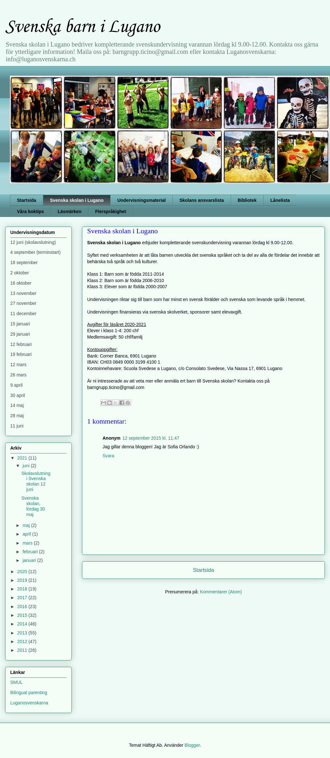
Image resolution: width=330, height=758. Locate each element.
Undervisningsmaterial (141, 200)
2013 (23, 632)
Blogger (192, 745)
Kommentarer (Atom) (221, 591)
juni (26, 465)
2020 (23, 571)
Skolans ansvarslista (201, 200)
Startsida (26, 200)
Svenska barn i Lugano (82, 27)
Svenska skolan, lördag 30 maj (33, 506)
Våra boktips (30, 211)
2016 (23, 606)
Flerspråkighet (110, 211)
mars (28, 543)
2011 (23, 650)
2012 (23, 641)
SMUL (16, 682)
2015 (23, 615)
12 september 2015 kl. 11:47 (150, 438)
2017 (23, 597)
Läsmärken (69, 211)
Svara (108, 455)
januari (29, 560)
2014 (23, 623)
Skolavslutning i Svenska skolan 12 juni (35, 481)
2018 (23, 588)
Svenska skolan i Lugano (76, 200)
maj (26, 525)
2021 (23, 458)
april (27, 534)
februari (30, 551)
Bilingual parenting (28, 692)
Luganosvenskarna (29, 702)
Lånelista (280, 200)
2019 (23, 580)
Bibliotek (247, 200)
